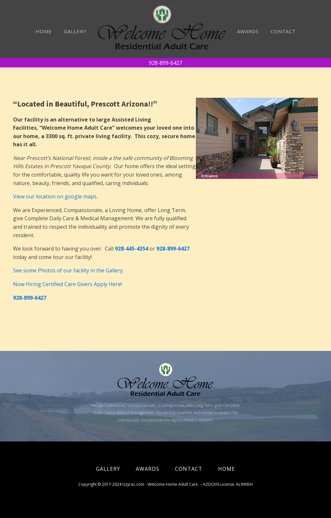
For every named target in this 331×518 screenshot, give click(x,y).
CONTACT (283, 31)
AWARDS (248, 31)
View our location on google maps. (55, 196)
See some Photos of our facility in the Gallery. (68, 270)
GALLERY (75, 31)
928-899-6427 (165, 62)
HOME (44, 31)
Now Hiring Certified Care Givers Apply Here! (67, 284)
